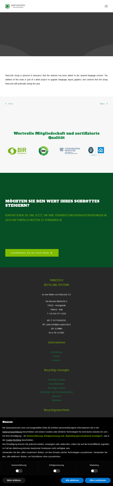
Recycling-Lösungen (56, 380)
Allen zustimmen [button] (98, 480)
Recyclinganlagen (56, 384)
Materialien (56, 400)
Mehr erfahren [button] (14, 480)
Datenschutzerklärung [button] (12, 432)
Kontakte (56, 360)
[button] (106, 6)
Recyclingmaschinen (56, 388)
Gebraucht (56, 396)
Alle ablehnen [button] (72, 480)
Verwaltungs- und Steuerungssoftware (56, 392)
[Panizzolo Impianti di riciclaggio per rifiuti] (15, 6)
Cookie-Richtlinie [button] (13, 440)
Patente (56, 356)
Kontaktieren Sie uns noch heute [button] (32, 253)
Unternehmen (56, 352)
